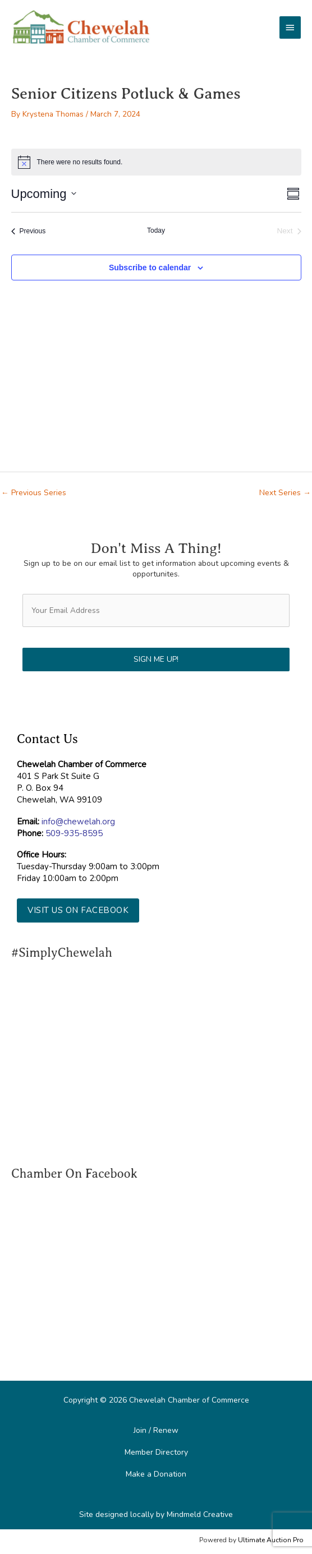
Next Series (285, 492)
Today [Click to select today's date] (156, 230)
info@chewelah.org (78, 821)
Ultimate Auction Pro (271, 1539)
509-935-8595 (74, 833)
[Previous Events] (28, 231)
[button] (78, 910)
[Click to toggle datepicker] (43, 194)
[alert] (156, 162)
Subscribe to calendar (150, 267)
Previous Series (33, 492)
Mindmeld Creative (200, 1514)
